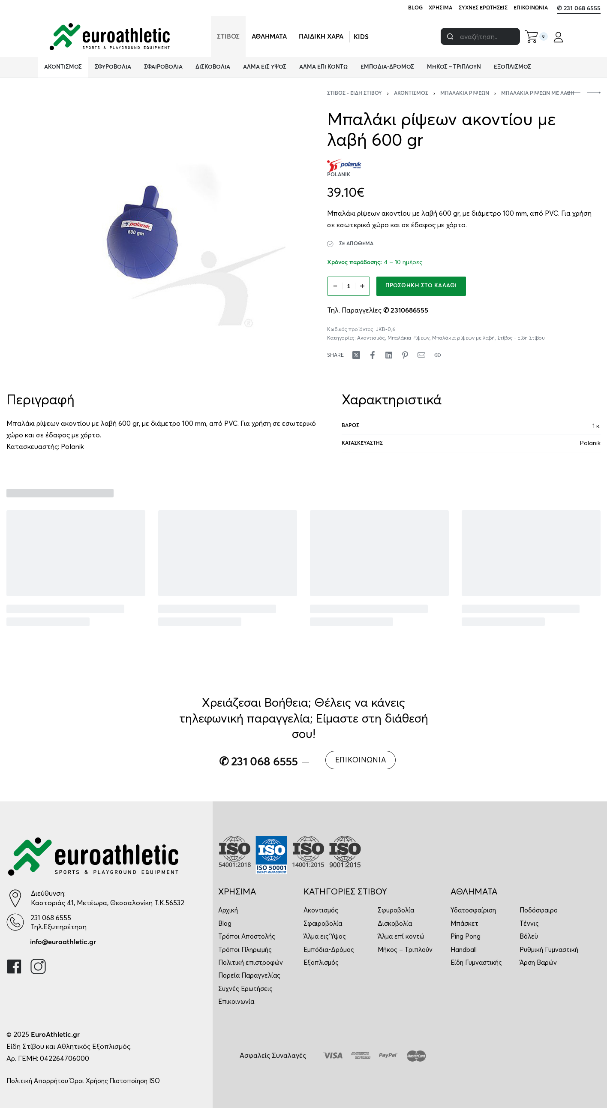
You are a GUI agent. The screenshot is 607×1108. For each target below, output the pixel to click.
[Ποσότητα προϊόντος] (348, 286)
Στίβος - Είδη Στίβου (354, 93)
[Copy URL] (438, 355)
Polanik (72, 446)
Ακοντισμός (411, 93)
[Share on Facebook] (372, 355)
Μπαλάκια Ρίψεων (464, 93)
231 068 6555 (50, 917)
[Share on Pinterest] (405, 355)
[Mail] (421, 355)
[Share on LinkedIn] (389, 355)
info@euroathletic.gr (63, 942)
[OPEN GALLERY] (145, 230)
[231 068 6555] (15, 922)
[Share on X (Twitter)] (356, 355)
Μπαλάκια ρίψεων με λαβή (537, 93)
